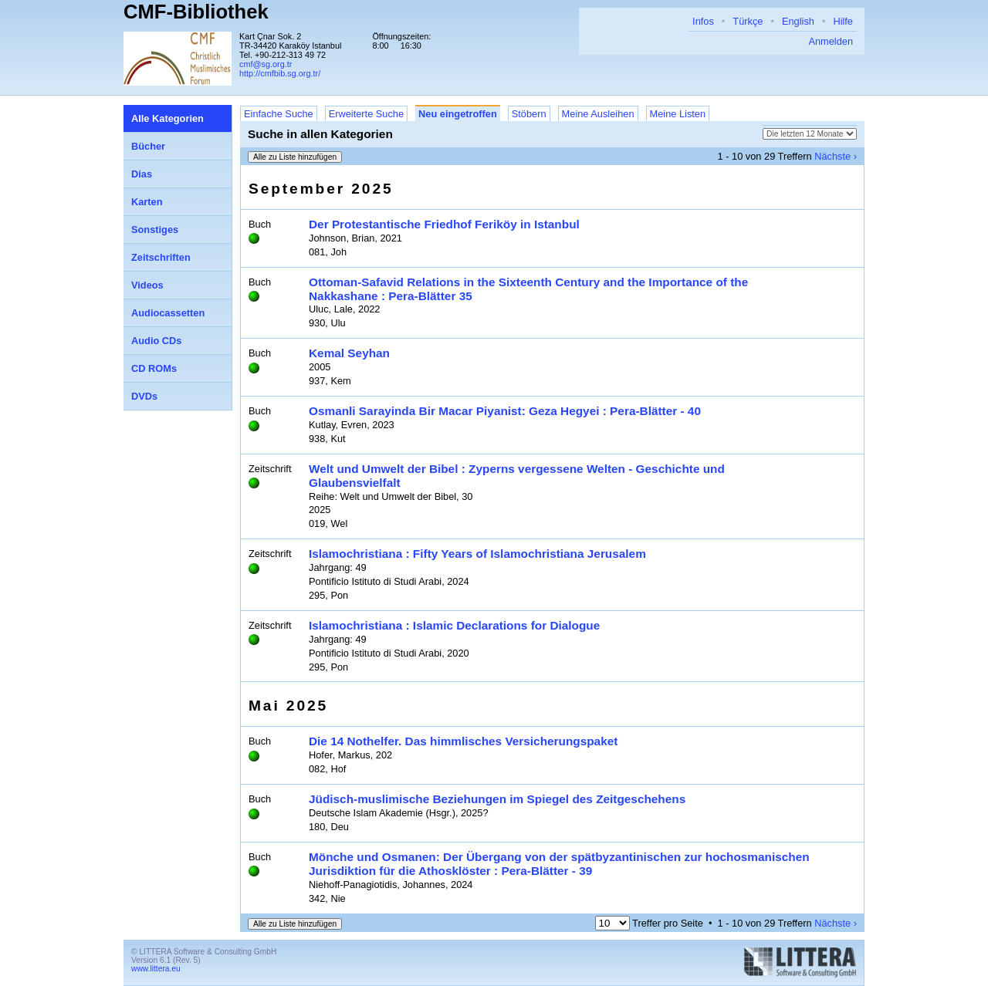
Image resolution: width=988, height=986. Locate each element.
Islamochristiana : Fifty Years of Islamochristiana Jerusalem (477, 553)
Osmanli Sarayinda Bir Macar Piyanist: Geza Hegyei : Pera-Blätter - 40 (505, 410)
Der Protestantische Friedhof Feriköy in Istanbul (444, 224)
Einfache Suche (278, 114)
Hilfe (843, 21)
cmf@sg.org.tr (265, 64)
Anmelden (830, 41)
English (798, 21)
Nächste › (835, 156)
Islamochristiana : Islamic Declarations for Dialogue (454, 625)
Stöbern (529, 114)
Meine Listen (678, 114)
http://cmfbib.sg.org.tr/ (279, 73)
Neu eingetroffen (457, 114)
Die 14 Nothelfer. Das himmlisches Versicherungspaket (463, 741)
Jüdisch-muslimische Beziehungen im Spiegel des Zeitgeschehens (497, 798)
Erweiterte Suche (366, 114)
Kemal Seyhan (349, 353)
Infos (703, 21)
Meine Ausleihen (598, 114)
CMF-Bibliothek (196, 11)
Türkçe (748, 21)
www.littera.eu (156, 968)
